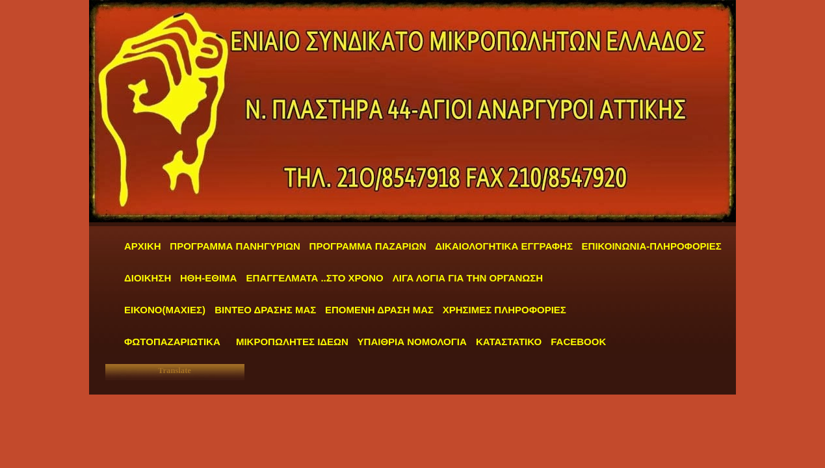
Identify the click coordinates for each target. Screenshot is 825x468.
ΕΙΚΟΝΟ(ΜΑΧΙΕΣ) (164, 309)
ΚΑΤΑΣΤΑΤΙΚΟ (510, 341)
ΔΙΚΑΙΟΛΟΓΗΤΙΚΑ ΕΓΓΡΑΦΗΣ (504, 246)
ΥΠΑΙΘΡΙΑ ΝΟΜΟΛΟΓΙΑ (413, 341)
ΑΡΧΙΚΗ (142, 246)
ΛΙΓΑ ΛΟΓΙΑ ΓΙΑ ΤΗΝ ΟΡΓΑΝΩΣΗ (468, 277)
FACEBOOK (578, 341)
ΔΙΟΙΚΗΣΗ (147, 277)
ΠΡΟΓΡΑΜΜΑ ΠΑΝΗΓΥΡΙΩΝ (235, 246)
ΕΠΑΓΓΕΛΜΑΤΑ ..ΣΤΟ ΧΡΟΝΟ (316, 277)
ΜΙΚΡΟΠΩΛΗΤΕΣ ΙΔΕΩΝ (292, 341)
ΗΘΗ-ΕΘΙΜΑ (210, 277)
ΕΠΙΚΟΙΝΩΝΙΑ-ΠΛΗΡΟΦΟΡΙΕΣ (652, 246)
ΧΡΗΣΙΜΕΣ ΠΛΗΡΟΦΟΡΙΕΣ (504, 309)
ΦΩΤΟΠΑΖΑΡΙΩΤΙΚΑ (172, 341)
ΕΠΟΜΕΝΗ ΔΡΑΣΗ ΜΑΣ (379, 309)
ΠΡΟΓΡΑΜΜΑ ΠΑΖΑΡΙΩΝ (367, 246)
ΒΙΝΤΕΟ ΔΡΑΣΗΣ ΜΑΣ (265, 309)
